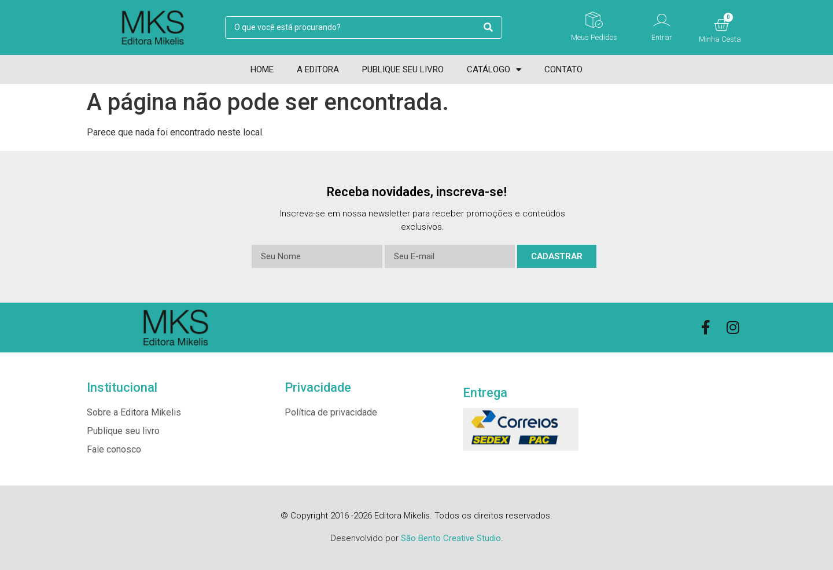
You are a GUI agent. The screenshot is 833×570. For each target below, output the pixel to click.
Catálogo (494, 69)
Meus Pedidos (594, 37)
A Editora (318, 69)
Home (262, 69)
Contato (563, 69)
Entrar (661, 37)
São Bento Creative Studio (451, 538)
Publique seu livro (403, 69)
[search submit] (488, 27)
